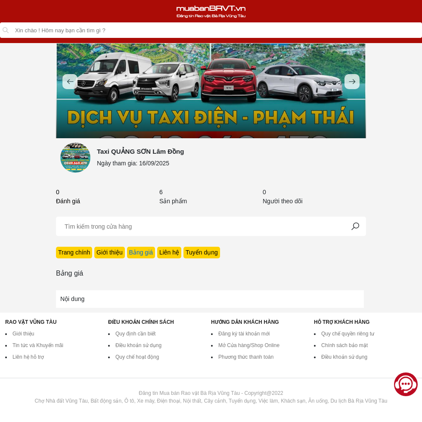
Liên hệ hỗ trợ (28, 357)
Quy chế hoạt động (137, 357)
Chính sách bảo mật (344, 345)
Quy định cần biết (135, 334)
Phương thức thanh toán (245, 357)
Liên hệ (169, 252)
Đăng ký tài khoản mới (244, 334)
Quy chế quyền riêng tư (347, 334)
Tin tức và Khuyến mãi (37, 345)
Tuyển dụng (202, 252)
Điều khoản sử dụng (138, 345)
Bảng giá (141, 252)
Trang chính (74, 252)
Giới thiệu (109, 252)
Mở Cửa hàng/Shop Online (248, 345)
